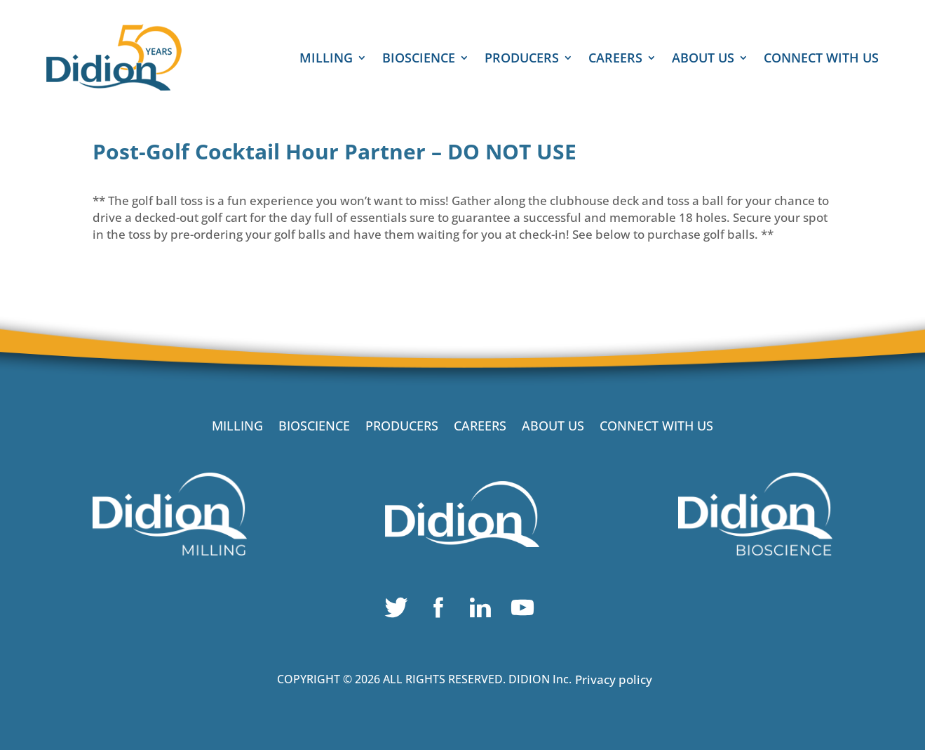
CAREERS (615, 59)
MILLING (326, 59)
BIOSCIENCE (418, 59)
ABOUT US (703, 59)
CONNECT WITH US (821, 59)
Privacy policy (613, 679)
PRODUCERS (522, 59)
